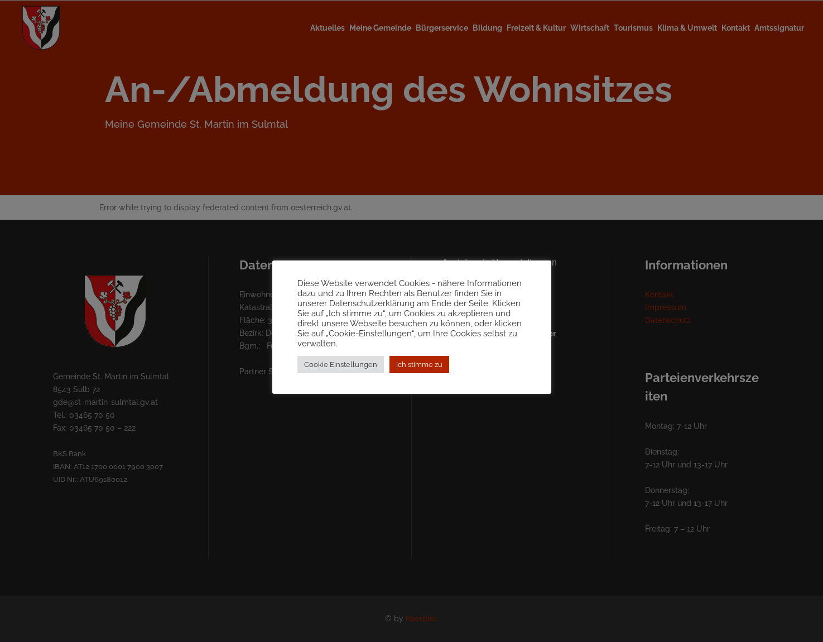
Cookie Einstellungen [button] (340, 364)
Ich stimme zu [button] (419, 364)
